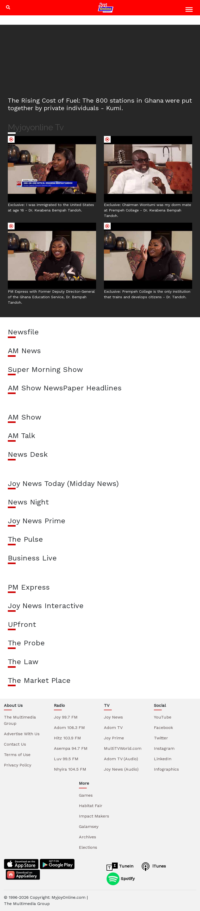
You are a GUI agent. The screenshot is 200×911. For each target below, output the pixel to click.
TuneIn (120, 866)
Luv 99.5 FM (66, 758)
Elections (88, 847)
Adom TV (113, 727)
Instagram (164, 748)
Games (86, 795)
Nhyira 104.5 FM (70, 769)
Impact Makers (94, 816)
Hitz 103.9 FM (67, 737)
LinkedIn (162, 758)
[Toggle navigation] (189, 10)
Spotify (121, 878)
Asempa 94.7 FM (71, 748)
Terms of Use (17, 754)
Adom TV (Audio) (121, 758)
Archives (87, 836)
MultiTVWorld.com (122, 748)
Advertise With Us (22, 733)
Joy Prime (114, 737)
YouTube (162, 717)
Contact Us (15, 744)
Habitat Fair (90, 805)
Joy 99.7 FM (66, 717)
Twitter (161, 737)
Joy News (113, 717)
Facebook (163, 727)
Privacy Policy (17, 765)
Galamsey (88, 826)
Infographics (166, 769)
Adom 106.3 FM (69, 727)
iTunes (153, 866)
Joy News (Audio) (121, 769)
